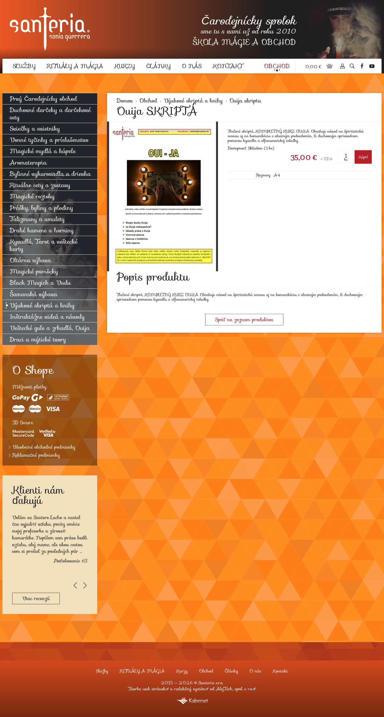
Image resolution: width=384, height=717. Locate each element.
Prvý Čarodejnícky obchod (43, 98)
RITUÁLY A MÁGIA (75, 66)
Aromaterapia (28, 162)
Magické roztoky (32, 196)
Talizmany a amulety (37, 219)
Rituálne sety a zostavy (40, 185)
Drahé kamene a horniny (42, 230)
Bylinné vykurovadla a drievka (50, 174)
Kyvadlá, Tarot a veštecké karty (44, 245)
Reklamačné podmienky (36, 455)
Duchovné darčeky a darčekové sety (50, 113)
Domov (125, 100)
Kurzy (125, 66)
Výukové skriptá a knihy (193, 100)
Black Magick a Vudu (40, 282)
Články (158, 66)
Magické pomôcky (34, 271)
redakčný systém (190, 688)
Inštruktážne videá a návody (47, 316)
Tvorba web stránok (147, 688)
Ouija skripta (245, 100)
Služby (24, 66)
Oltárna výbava (30, 260)
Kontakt (228, 66)
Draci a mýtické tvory (38, 339)
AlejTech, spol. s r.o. (234, 688)
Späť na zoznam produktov (244, 319)
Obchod (276, 66)
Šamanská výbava (34, 294)
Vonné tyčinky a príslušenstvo (49, 140)
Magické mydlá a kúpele (43, 151)
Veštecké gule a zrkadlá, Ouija (50, 328)
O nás (192, 66)
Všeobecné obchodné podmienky (44, 447)
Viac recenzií (36, 598)
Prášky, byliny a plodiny (41, 208)
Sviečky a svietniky (35, 128)
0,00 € (314, 66)
